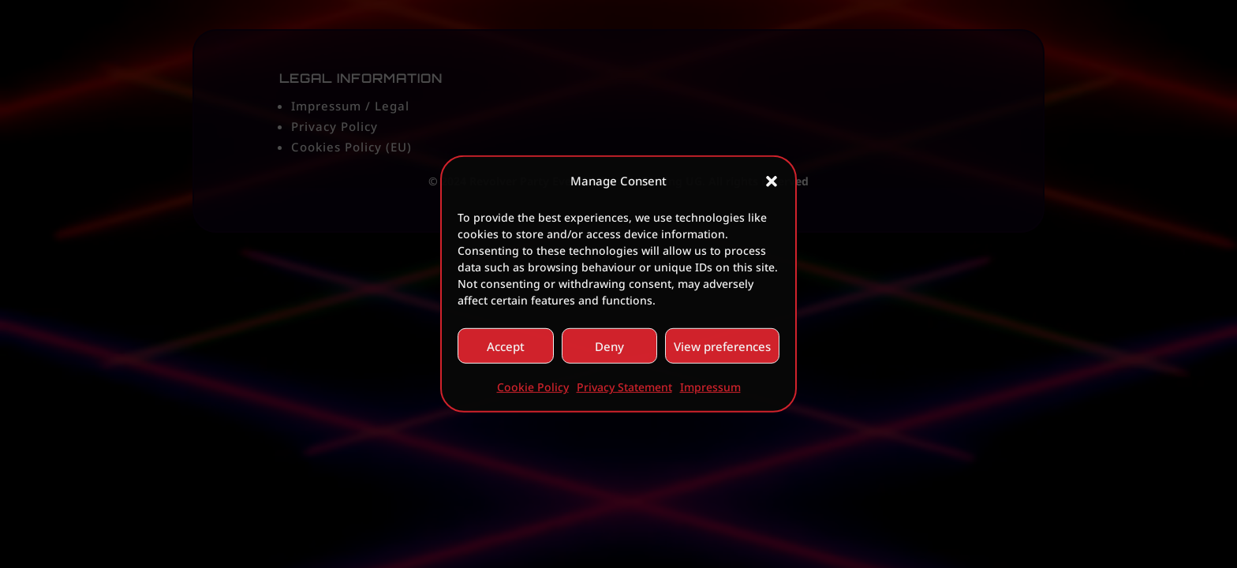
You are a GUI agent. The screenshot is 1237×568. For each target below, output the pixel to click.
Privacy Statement (624, 386)
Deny (609, 346)
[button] (771, 181)
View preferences (722, 346)
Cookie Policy (533, 386)
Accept (506, 346)
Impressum (710, 386)
